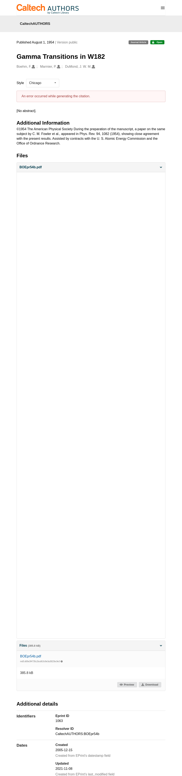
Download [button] (149, 684)
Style (20, 83)
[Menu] (163, 8)
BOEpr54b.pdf (30, 656)
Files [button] (91, 645)
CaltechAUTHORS (35, 24)
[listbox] (42, 83)
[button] (91, 167)
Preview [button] (127, 684)
